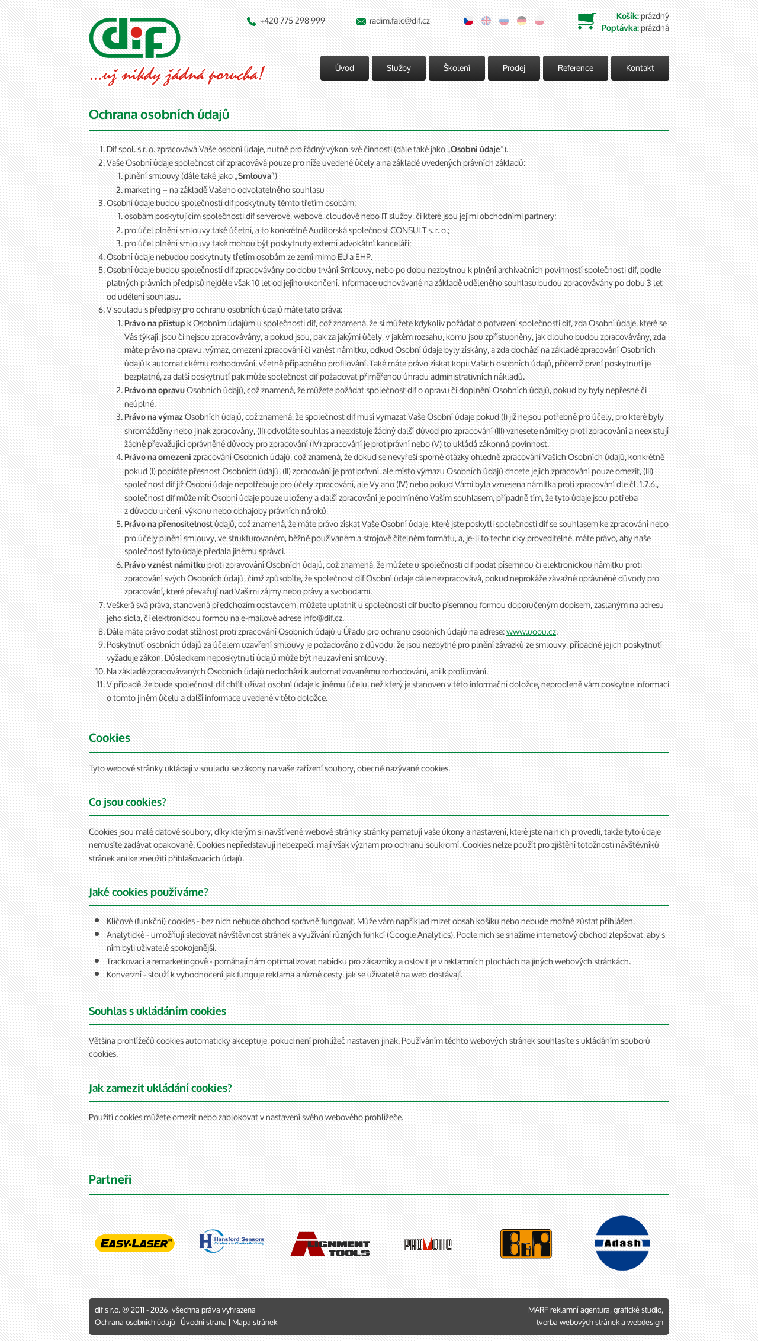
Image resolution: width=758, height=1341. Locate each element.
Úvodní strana (204, 1322)
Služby (399, 67)
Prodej (514, 67)
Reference (575, 67)
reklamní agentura (580, 1310)
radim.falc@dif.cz (400, 20)
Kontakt (640, 67)
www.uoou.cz (531, 631)
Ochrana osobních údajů (135, 1322)
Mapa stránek (254, 1322)
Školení (457, 67)
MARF (538, 1310)
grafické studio (637, 1310)
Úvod (344, 67)
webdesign (645, 1322)
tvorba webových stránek (578, 1322)
